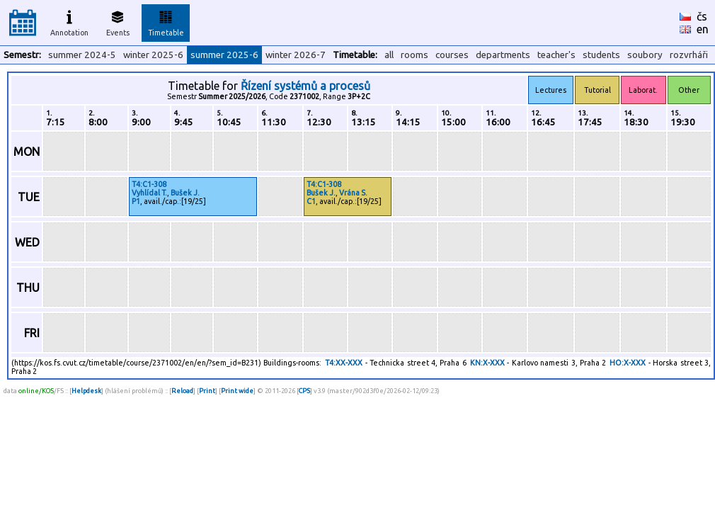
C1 (311, 201)
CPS (304, 391)
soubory (645, 55)
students (601, 55)
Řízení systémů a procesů (305, 85)
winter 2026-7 (295, 55)
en (703, 29)
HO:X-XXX (628, 362)
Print (207, 391)
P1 (136, 201)
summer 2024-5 (82, 55)
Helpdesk (86, 391)
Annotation (69, 21)
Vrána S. (353, 192)
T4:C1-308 (149, 184)
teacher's (556, 55)
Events (118, 21)
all (389, 55)
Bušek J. (185, 192)
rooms (414, 55)
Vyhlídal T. (149, 192)
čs (702, 16)
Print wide (237, 391)
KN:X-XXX (487, 362)
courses (452, 55)
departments (503, 55)
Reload (182, 391)
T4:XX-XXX (343, 362)
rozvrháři (689, 55)
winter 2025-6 (153, 55)
